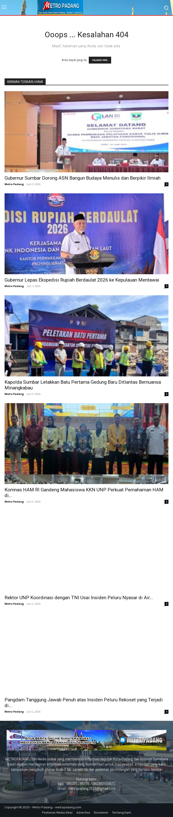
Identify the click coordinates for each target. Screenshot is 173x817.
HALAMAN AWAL (100, 60)
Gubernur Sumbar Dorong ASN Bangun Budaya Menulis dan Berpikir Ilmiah (82, 178)
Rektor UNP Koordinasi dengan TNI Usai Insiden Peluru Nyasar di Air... (79, 597)
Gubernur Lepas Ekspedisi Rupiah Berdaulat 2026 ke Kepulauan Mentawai (82, 280)
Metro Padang (14, 184)
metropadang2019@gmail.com (91, 788)
